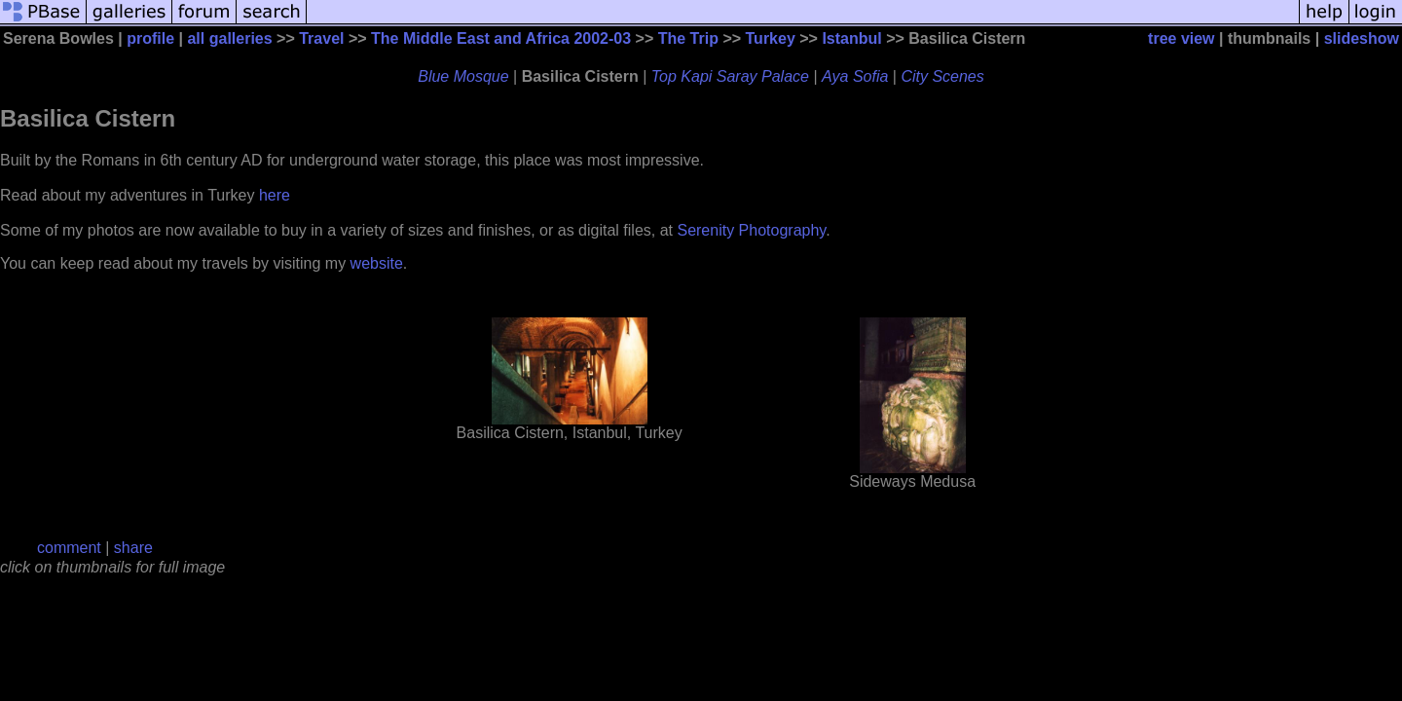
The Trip (688, 38)
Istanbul (851, 38)
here (274, 195)
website (376, 263)
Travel (321, 38)
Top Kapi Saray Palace (730, 76)
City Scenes (942, 76)
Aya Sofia (855, 76)
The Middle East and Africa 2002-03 (501, 38)
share (133, 547)
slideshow (1361, 38)
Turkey (770, 38)
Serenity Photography (751, 230)
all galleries (229, 38)
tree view (1181, 38)
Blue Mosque (463, 76)
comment (69, 547)
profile (150, 38)
